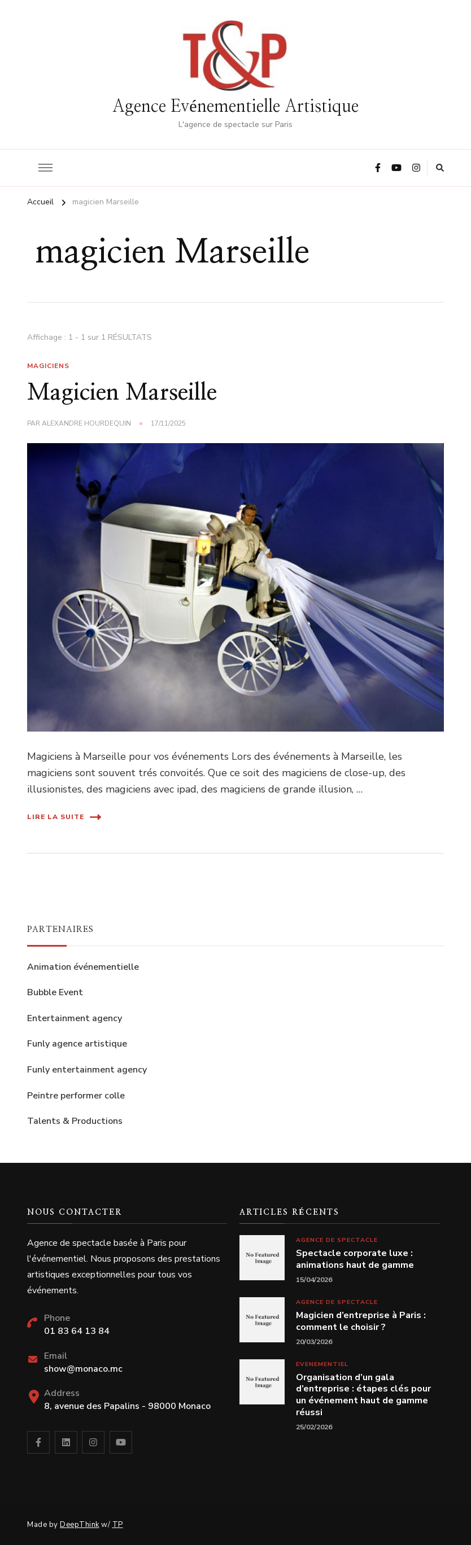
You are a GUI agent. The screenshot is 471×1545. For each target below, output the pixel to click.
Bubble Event (55, 992)
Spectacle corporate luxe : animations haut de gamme (355, 1259)
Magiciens (48, 365)
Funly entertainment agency (87, 1069)
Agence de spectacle (337, 1240)
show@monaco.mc (83, 1369)
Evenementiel (322, 1364)
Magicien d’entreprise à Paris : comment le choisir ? (361, 1321)
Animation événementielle (83, 967)
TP (117, 1525)
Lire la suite (64, 817)
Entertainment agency (74, 1018)
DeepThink (79, 1525)
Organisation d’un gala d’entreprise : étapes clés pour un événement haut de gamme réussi (363, 1395)
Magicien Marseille (122, 393)
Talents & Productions (75, 1121)
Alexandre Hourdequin (86, 423)
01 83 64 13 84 (77, 1331)
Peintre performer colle (76, 1095)
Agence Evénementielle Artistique (235, 106)
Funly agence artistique (77, 1044)
